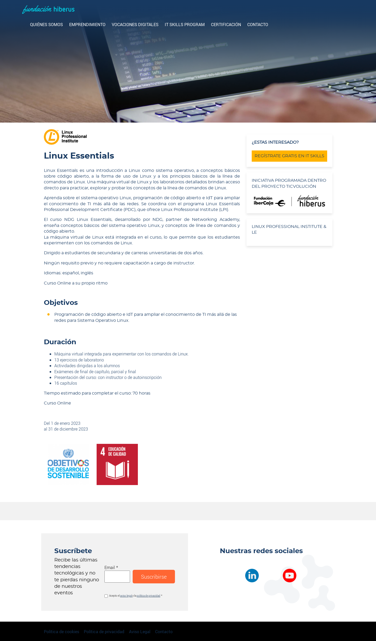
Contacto (257, 24)
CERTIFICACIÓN (226, 24)
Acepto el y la (134, 595)
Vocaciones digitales (135, 24)
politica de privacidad (148, 595)
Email (109, 567)
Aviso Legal (139, 631)
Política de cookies (61, 631)
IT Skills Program (185, 24)
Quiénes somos (46, 24)
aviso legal (126, 595)
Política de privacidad (104, 631)
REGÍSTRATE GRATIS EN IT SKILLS (289, 156)
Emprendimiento (87, 24)
